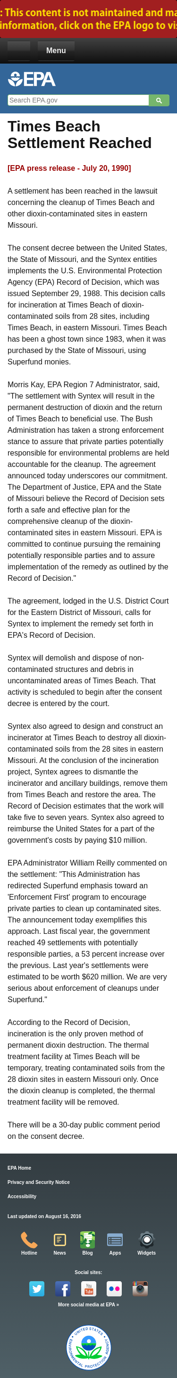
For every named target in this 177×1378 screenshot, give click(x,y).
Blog (87, 1253)
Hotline (29, 1253)
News (60, 1253)
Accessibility (22, 1196)
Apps (115, 1253)
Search (159, 100)
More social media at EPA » (88, 1304)
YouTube (88, 1288)
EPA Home (19, 1168)
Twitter (36, 1288)
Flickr (114, 1288)
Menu (56, 51)
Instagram (140, 1288)
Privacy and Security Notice (39, 1182)
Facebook (62, 1288)
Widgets (146, 1253)
